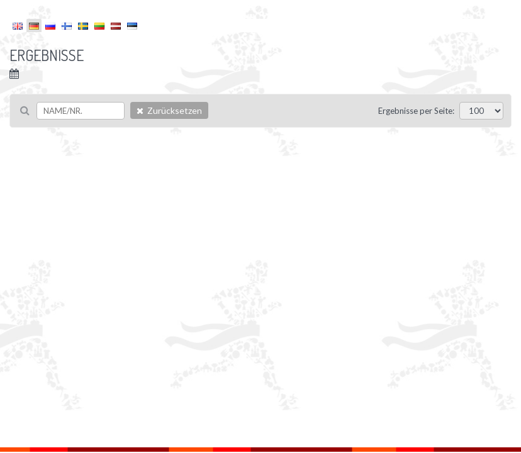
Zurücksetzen (169, 110)
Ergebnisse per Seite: (416, 111)
